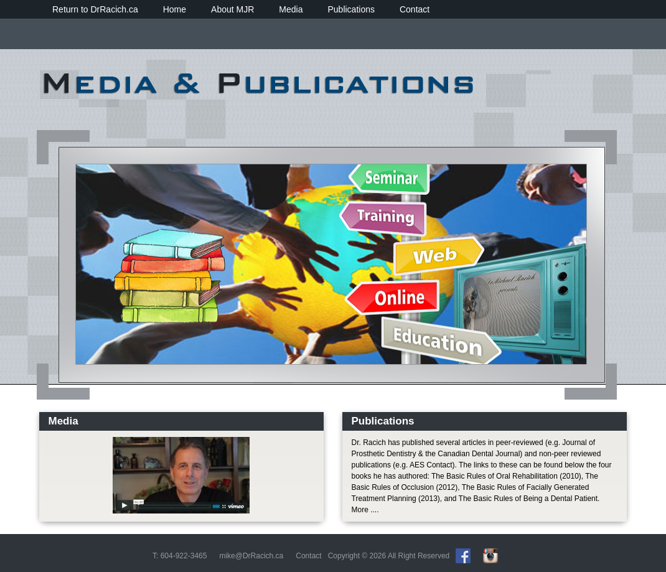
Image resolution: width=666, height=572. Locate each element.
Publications (351, 9)
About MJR (232, 9)
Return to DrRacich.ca (95, 9)
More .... (365, 509)
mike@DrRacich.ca (251, 555)
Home (174, 9)
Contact (414, 9)
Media (291, 9)
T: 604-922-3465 (179, 555)
